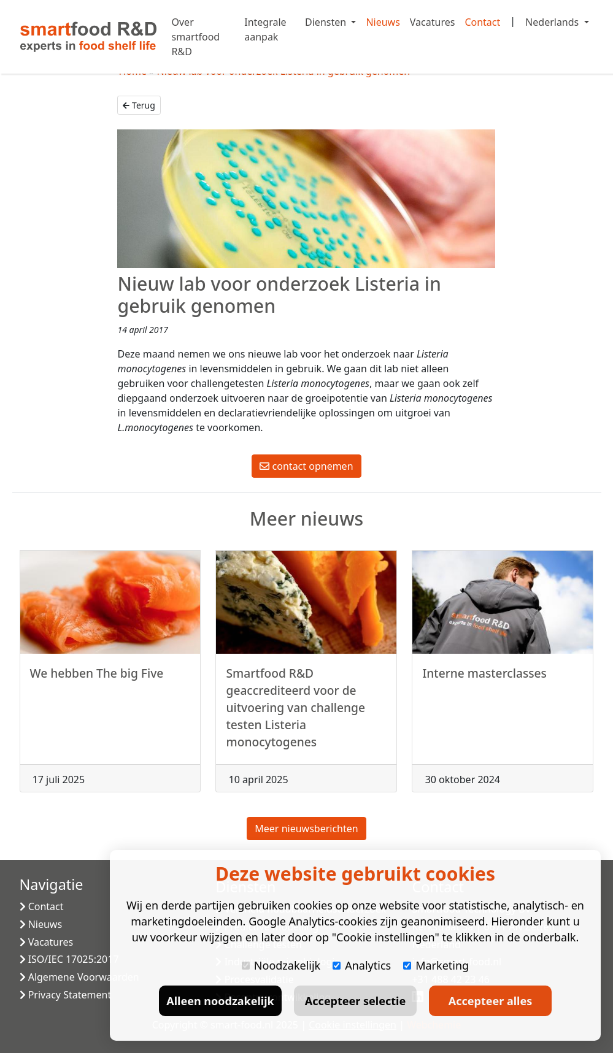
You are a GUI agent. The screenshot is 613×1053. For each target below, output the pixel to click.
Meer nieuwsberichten (306, 828)
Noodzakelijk (281, 965)
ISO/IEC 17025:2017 (69, 959)
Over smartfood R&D (196, 36)
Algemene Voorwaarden (79, 977)
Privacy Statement (66, 994)
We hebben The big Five (97, 677)
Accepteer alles (490, 1001)
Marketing (436, 965)
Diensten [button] (327, 22)
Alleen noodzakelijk (220, 1001)
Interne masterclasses (484, 677)
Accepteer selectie (355, 1001)
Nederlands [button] (553, 22)
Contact (482, 22)
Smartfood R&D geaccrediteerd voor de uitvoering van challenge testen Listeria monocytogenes (295, 711)
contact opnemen (306, 466)
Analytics (362, 965)
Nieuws (382, 22)
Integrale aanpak (265, 29)
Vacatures (432, 22)
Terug (139, 105)
